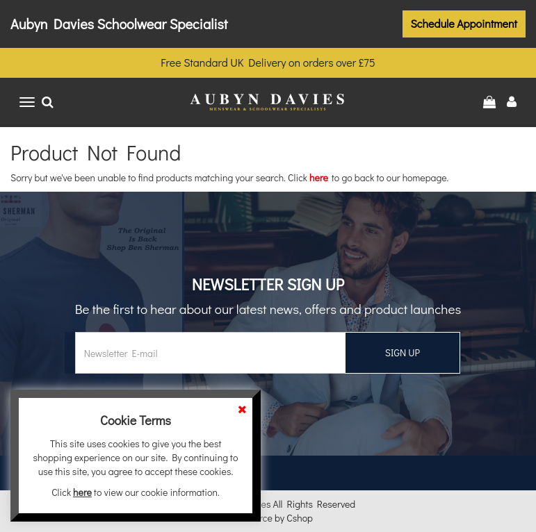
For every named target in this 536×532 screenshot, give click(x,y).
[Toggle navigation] (27, 102)
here (318, 177)
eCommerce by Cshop (268, 517)
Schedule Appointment (464, 23)
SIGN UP (402, 352)
